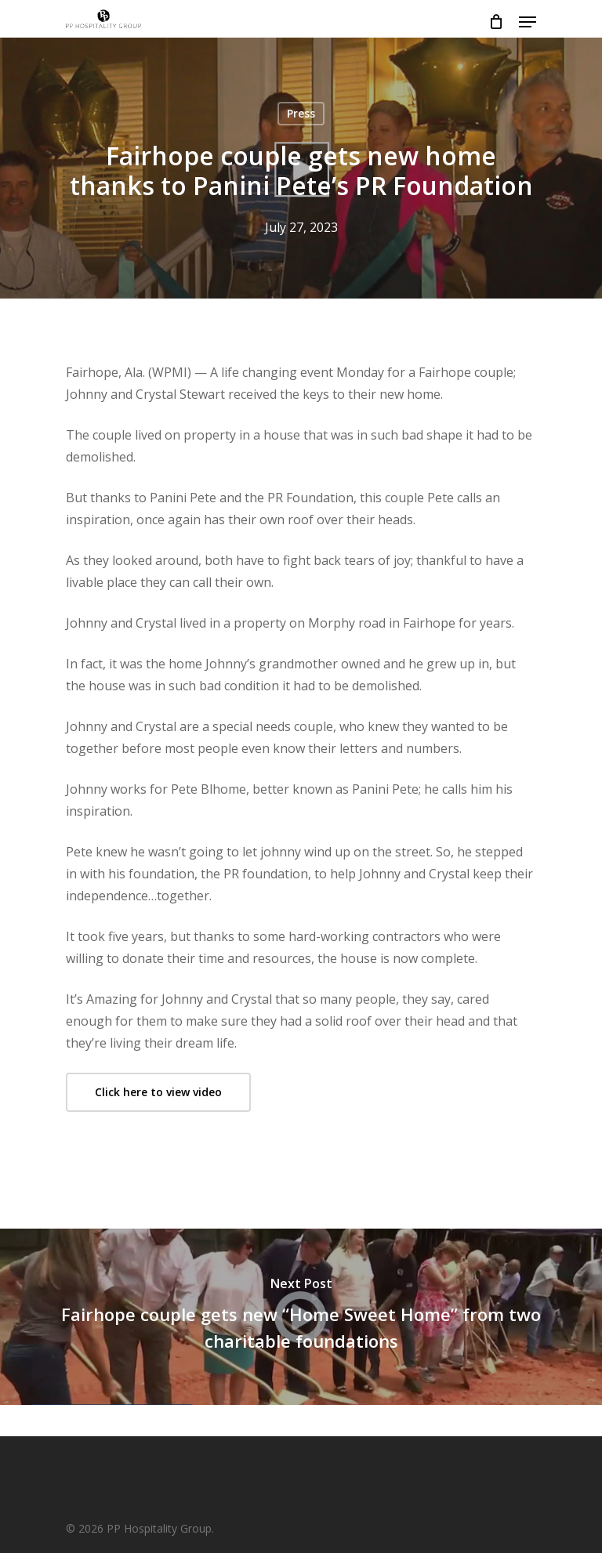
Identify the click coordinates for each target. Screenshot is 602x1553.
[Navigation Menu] (527, 22)
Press (301, 113)
